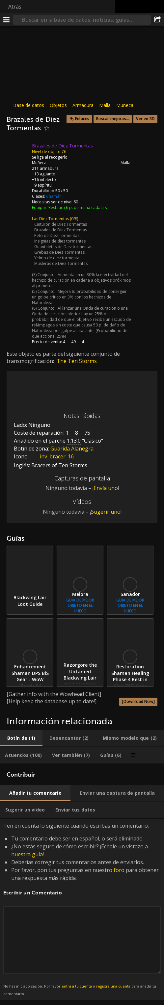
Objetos (58, 105)
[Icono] (18, 151)
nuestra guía (27, 854)
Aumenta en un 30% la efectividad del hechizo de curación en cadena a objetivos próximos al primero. (81, 280)
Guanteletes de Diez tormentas (63, 246)
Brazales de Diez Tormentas (60, 230)
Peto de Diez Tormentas (56, 235)
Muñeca (124, 105)
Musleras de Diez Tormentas (61, 263)
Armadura (83, 105)
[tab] (21, 738)
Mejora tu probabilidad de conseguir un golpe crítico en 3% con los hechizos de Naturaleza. (79, 297)
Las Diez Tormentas (50, 218)
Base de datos (28, 105)
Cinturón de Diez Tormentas (60, 224)
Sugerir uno (106, 511)
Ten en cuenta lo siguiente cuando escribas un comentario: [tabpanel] (82, 909)
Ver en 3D (145, 118)
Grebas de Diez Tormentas (59, 252)
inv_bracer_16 (52, 456)
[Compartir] (157, 19)
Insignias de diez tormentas (60, 241)
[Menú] (6, 19)
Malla (105, 105)
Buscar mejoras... (112, 118)
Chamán (54, 196)
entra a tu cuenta (77, 986)
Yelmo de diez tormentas (57, 258)
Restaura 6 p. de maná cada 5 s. (78, 207)
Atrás (14, 6)
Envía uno (106, 488)
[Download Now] (138, 701)
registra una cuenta (113, 986)
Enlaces (82, 118)
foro (119, 870)
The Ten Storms (77, 361)
